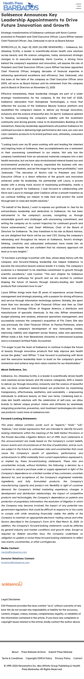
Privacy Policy (62, 658)
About (15, 651)
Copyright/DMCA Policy (39, 658)
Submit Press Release (60, 651)
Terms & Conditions (12, 658)
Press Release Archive (33, 651)
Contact (77, 658)
